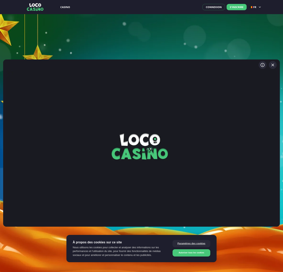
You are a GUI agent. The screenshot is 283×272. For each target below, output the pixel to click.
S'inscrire (236, 7)
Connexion (214, 7)
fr (256, 7)
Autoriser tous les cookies (191, 253)
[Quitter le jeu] (273, 65)
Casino (65, 7)
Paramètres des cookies (191, 243)
